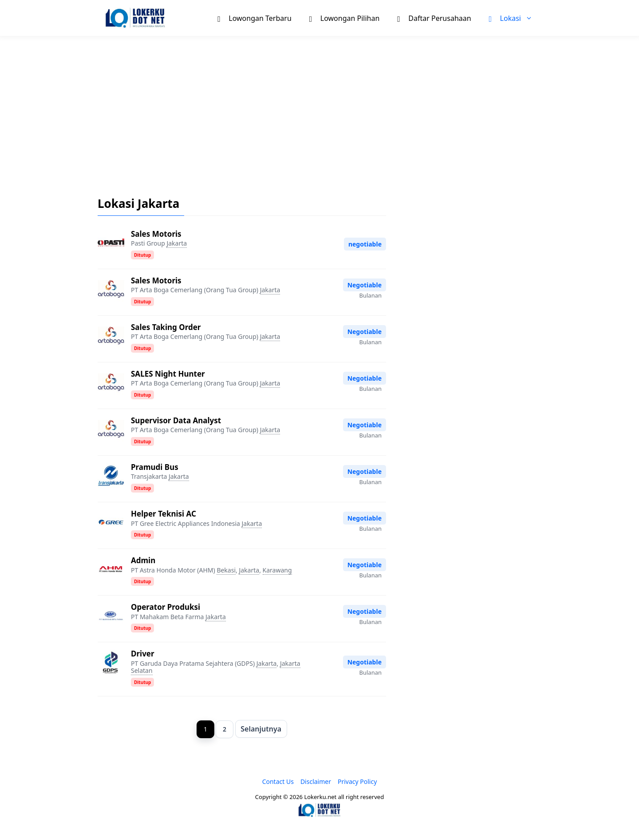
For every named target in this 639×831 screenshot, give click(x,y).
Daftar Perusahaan (434, 18)
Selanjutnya (261, 729)
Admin (143, 560)
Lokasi (515, 18)
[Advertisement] (319, 109)
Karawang (277, 570)
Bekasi (226, 570)
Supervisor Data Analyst (176, 420)
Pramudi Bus (154, 467)
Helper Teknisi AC (163, 514)
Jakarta (176, 243)
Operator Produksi (165, 607)
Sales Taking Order (166, 327)
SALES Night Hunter (168, 374)
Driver (142, 653)
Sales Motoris (156, 234)
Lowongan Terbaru (254, 18)
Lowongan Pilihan (344, 18)
